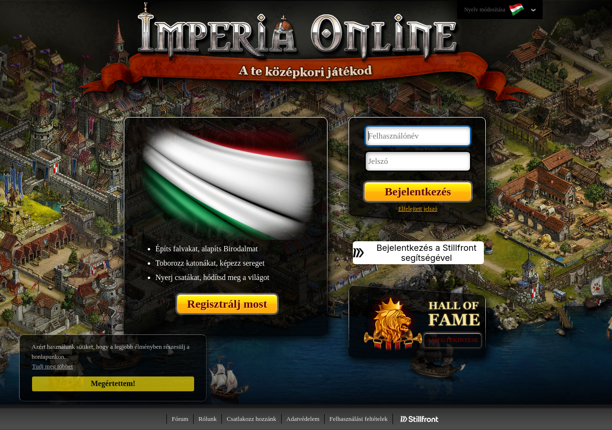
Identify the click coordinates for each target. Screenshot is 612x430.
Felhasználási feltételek (358, 418)
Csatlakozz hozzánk (251, 418)
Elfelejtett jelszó (417, 208)
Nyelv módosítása (495, 10)
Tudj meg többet (52, 366)
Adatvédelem (302, 418)
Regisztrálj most (227, 304)
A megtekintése (452, 340)
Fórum (180, 418)
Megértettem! (113, 383)
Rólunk (207, 418)
